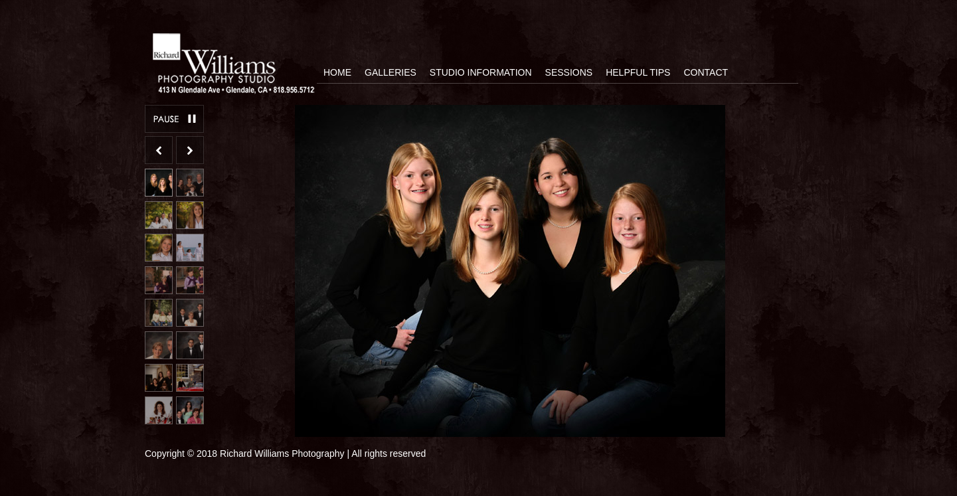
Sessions (569, 72)
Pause (174, 119)
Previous (159, 150)
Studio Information (481, 72)
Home (337, 72)
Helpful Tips (638, 72)
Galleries (390, 72)
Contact (705, 72)
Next (190, 150)
